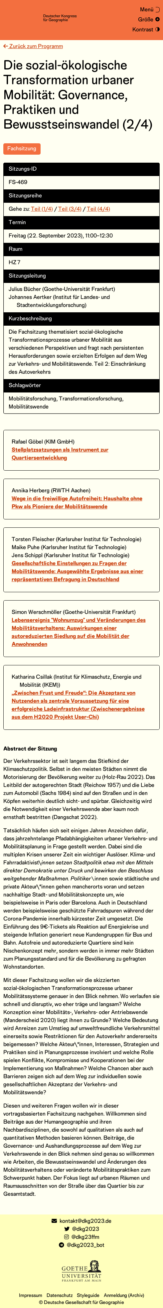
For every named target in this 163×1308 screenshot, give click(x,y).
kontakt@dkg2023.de (81, 1221)
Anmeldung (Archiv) (124, 1295)
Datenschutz (60, 1295)
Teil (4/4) (98, 209)
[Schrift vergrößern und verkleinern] (148, 20)
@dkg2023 (81, 1229)
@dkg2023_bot (81, 1245)
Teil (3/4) (70, 209)
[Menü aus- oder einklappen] (147, 10)
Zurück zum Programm (33, 46)
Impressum (30, 1295)
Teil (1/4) (42, 209)
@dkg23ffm (81, 1237)
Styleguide (88, 1295)
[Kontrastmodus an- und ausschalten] (145, 30)
